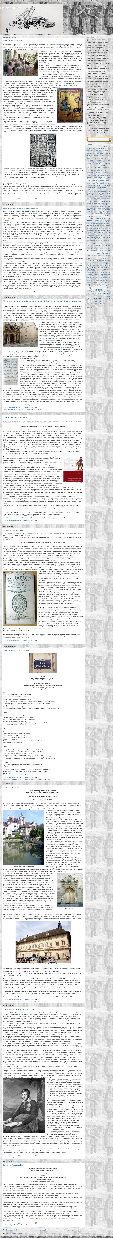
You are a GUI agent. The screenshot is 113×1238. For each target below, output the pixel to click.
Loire (97, 237)
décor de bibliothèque (98, 194)
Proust (98, 271)
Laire (96, 230)
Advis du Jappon (62, 347)
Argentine (89, 155)
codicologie (101, 182)
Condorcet (98, 185)
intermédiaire (89, 227)
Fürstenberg (97, 206)
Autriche (89, 157)
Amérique (103, 148)
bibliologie (89, 163)
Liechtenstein (90, 235)
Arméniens (102, 155)
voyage (108, 295)
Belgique (100, 160)
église (108, 199)
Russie (102, 277)
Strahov (100, 282)
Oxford (102, 255)
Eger (105, 199)
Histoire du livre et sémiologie (13, 40)
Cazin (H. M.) (101, 177)
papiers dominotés (100, 257)
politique (107, 264)
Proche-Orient (99, 265)
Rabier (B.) (89, 272)
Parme (92, 258)
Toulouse (100, 287)
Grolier (96, 209)
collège (93, 183)
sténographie (93, 282)
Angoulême (107, 150)
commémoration (91, 185)
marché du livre (91, 240)
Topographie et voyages (32, 642)
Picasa (107, 112)
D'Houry (98, 193)
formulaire (103, 204)
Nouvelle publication (103, 253)
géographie (107, 206)
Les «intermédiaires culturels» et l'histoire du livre (20, 1009)
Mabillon (100, 238)
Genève (102, 206)
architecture (100, 153)
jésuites (23, 642)
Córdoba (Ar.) (90, 191)
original (95, 255)
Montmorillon (107, 247)
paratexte (108, 257)
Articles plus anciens (75, 1230)
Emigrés (89, 201)
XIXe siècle (22, 1157)
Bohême (93, 170)
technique (98, 284)
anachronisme (90, 150)
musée (99, 248)
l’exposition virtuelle (35, 907)
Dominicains (102, 198)
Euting (102, 203)
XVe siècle (36, 293)
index (101, 220)
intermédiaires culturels (28, 517)
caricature (107, 175)
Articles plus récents (10, 1230)
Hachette (94, 211)
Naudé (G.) (98, 250)
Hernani (88, 213)
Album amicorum (99, 146)
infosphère (100, 223)
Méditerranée (107, 242)
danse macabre (106, 193)
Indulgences (89, 221)
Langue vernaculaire (103, 230)
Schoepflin (98, 279)
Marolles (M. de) (100, 240)
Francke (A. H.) (90, 206)
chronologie (98, 180)
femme (89, 204)
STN (97, 282)
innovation (107, 223)
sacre (105, 277)
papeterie (89, 257)
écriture (96, 199)
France (108, 204)
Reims (101, 272)
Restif (101, 274)
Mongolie (89, 247)
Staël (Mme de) (106, 280)
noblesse (10, 1157)
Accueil (43, 1230)
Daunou (89, 194)
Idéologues (11, 1224)
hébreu (108, 211)
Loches (93, 237)
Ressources (96, 274)
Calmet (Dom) (107, 174)
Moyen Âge (90, 248)
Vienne (97, 295)
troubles (104, 291)
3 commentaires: (27, 291)
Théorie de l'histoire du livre (20, 200)
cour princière (102, 191)
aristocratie (96, 155)
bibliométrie (98, 163)
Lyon (9, 779)
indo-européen (107, 220)
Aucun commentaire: (28, 198)
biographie (107, 169)
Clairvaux (108, 180)
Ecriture (92, 199)
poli (103, 263)
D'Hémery (93, 193)
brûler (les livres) (101, 172)
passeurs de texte (61, 44)
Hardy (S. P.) (104, 211)
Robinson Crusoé (96, 275)
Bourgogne (107, 170)
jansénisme (93, 228)
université (105, 293)
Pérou (95, 264)
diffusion (108, 196)
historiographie (22, 409)
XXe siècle (95, 303)
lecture (99, 232)
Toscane (95, 287)
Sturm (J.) (89, 284)
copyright (108, 190)
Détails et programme (9, 516)
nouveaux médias (92, 253)
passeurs (10, 200)
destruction (95, 196)
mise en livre (97, 243)
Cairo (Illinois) (101, 174)
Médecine (101, 242)
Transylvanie (106, 290)
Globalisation (93, 208)
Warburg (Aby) (97, 296)
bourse (88, 172)
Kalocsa (102, 228)
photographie (99, 263)
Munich (95, 248)
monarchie (98, 245)
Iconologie (90, 218)
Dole (17, 409)
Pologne (89, 265)
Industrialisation (96, 221)
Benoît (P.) (104, 160)
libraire (97, 234)
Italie (108, 227)
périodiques (90, 264)
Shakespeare (107, 279)
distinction (89, 198)
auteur (108, 155)
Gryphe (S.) (101, 209)
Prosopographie (106, 269)
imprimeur (89, 220)
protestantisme (39, 779)
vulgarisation (90, 296)
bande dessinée (106, 157)
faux (109, 203)
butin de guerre (94, 174)
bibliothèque (105, 165)
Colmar (97, 183)
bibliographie (93, 162)
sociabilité (89, 280)
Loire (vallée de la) (104, 237)
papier (93, 257)
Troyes (108, 291)
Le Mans (62, 997)
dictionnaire (101, 196)
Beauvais (95, 160)
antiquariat (100, 152)
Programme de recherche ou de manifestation (25, 522)
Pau (97, 260)
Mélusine (89, 243)
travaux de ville (90, 291)
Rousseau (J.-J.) (96, 277)
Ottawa (99, 255)
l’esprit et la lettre (27, 183)
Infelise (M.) (89, 223)
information (95, 223)
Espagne (94, 203)
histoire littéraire (92, 215)
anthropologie (11, 409)
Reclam (97, 272)
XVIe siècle (38, 409)
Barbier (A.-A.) (98, 158)
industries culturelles (105, 221)
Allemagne (106, 147)
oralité (92, 255)
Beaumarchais (90, 160)
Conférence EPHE (13, 642)
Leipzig (103, 232)
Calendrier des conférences (11, 1211)
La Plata (106, 228)
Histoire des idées (95, 213)
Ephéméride (102, 201)
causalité (95, 177)
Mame (108, 238)
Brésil (91, 172)
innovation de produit (93, 225)
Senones (102, 279)
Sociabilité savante (97, 280)
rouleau (108, 275)
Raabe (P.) (107, 270)
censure (108, 177)
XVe (92, 299)
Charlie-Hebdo (96, 178)
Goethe (99, 208)
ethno (99, 203)
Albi (95, 146)
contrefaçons (102, 190)
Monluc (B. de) (95, 247)
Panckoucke (107, 255)
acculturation (90, 147)
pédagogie (97, 262)
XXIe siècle (102, 303)
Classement (90, 182)
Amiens (74, 997)
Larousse (89, 232)
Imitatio (108, 218)
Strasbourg (106, 282)
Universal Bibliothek (96, 293)
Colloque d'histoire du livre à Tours (15, 417)
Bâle (100, 157)
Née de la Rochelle (105, 250)
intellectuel (107, 225)
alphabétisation (96, 148)
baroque (104, 158)
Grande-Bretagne (106, 208)
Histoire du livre (10, 8)
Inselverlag (102, 225)
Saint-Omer (93, 279)
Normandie (107, 252)
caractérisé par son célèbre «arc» (48, 338)
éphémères (95, 201)
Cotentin (95, 191)
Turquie (88, 293)
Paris (88, 258)
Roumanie (89, 277)
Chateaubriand (103, 178)
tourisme (104, 287)
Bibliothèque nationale (99, 169)
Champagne (90, 178)
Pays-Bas (101, 260)
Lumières (89, 238)
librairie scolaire (105, 234)
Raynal (94, 272)
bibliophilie (107, 163)
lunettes (93, 238)
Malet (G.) (105, 238)
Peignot (103, 262)
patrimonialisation (91, 260)
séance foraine (20, 405)
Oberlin (88, 255)
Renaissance (41, 522)
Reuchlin (105, 274)
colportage (107, 183)
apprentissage (90, 153)
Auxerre (97, 157)
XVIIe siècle (98, 301)
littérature (95, 235)
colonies (102, 183)
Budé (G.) (107, 172)
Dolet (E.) (97, 198)
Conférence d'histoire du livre (13, 530)
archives (108, 153)
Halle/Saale (99, 211)
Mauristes (107, 240)
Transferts (30, 200)
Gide (88, 208)
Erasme (108, 201)
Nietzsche (89, 252)
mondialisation (31, 409)
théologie (103, 284)
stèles (88, 282)
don (106, 198)
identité (97, 218)
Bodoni (88, 170)
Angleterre (98, 150)
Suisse (93, 284)
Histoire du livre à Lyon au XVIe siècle (16, 650)
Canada (89, 175)
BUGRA (88, 174)
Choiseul (92, 180)
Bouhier (103, 170)
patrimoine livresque (104, 258)
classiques (96, 182)
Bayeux (108, 158)
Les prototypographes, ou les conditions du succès (20, 208)
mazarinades (90, 242)
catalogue (89, 177)
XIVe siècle (103, 296)
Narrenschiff (92, 250)
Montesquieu (101, 247)
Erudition (89, 203)
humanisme (95, 216)
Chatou (108, 178)
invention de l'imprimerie (20, 293)
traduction (89, 290)
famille (106, 203)
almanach (89, 148)
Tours (108, 288)
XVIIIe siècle (28, 1157)
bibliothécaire (90, 165)
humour (100, 216)
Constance (95, 190)
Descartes (89, 196)
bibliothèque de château (94, 167)
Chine (88, 180)
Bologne (98, 170)
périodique (108, 262)
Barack (93, 158)
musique (103, 248)
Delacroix (108, 194)
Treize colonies (98, 291)
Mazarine (96, 242)
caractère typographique (98, 175)
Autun (93, 157)
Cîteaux (103, 180)
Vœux (102, 295)
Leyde (92, 234)
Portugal (93, 265)
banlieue (89, 158)
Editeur (101, 199)
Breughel (96, 172)
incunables (96, 220)
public (102, 271)
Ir (106, 227)
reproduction (89, 274)
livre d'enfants (102, 235)
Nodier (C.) (101, 252)
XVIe (104, 299)
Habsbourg (89, 211)
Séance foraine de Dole (11, 787)
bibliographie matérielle (104, 162)
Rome (103, 275)
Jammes (89, 228)
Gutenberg (11, 293)
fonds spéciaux (96, 204)
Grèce (93, 209)
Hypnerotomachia (106, 216)
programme (44, 634)
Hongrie (89, 216)
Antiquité (107, 152)
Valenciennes (90, 295)
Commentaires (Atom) (16, 1233)
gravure (89, 209)
